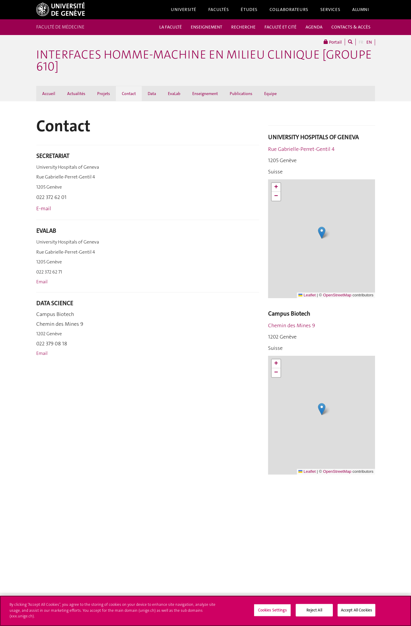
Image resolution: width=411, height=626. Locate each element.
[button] (321, 233)
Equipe (270, 93)
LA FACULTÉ (170, 27)
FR (361, 42)
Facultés (218, 9)
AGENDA (314, 27)
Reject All (314, 610)
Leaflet (307, 295)
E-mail (43, 208)
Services (330, 9)
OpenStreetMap (337, 295)
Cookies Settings (272, 610)
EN (369, 42)
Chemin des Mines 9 (291, 325)
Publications (241, 93)
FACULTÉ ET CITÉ (280, 27)
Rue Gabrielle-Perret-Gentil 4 (301, 149)
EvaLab (174, 93)
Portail (333, 42)
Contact (129, 93)
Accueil (48, 93)
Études (249, 9)
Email (42, 282)
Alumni (360, 9)
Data (152, 93)
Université (183, 9)
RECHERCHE (243, 27)
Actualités (76, 93)
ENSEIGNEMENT (206, 27)
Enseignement (205, 93)
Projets (103, 93)
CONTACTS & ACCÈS (351, 27)
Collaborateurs (289, 9)
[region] (205, 611)
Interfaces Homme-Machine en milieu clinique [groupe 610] (204, 60)
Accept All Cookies (356, 610)
